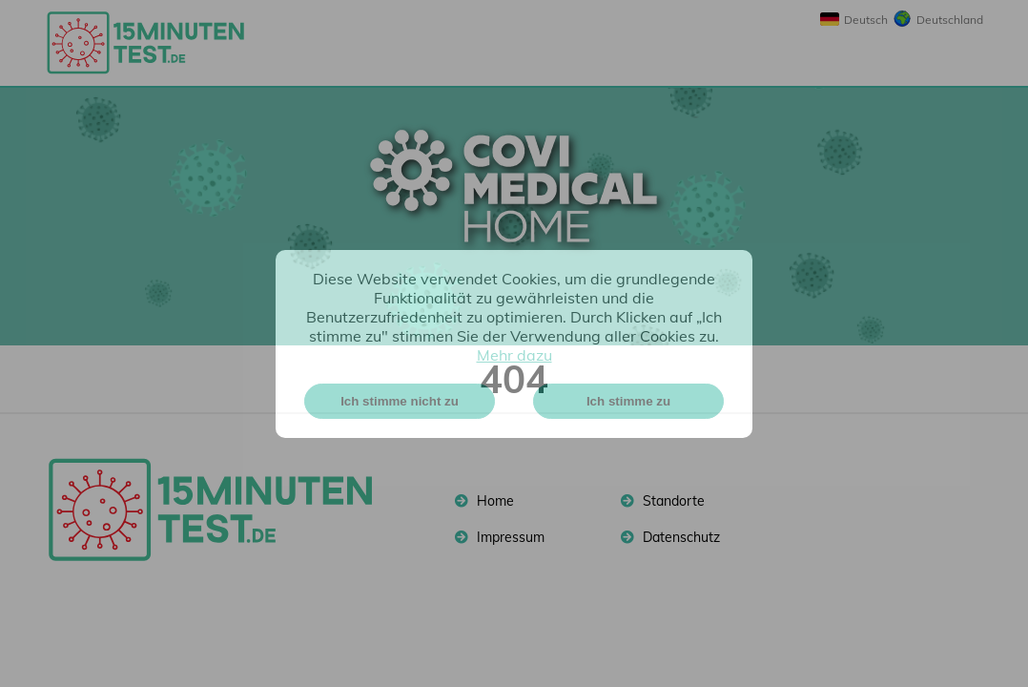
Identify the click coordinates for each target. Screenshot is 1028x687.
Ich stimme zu (628, 401)
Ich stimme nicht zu (399, 401)
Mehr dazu (514, 354)
